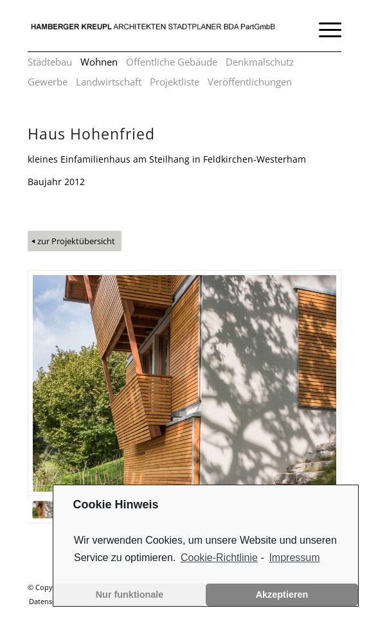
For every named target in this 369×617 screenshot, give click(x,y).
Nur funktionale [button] (130, 594)
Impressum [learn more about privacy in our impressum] (294, 557)
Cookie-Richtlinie (219, 557)
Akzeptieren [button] (282, 594)
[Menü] (323, 29)
